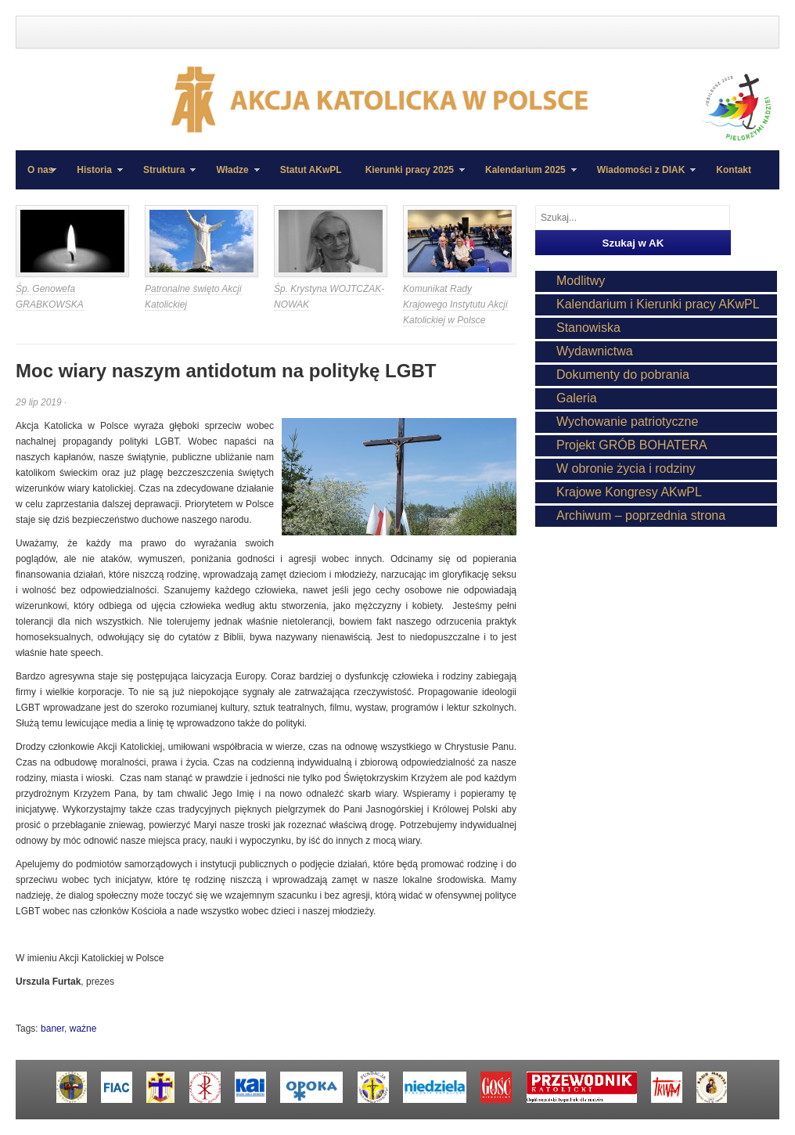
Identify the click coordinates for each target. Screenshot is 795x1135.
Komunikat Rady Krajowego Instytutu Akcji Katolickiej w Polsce (455, 304)
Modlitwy (580, 280)
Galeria (576, 398)
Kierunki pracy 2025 (409, 176)
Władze (231, 176)
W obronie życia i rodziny (626, 468)
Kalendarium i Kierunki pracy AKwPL (658, 304)
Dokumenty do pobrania (622, 374)
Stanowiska (588, 327)
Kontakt (733, 169)
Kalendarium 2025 (525, 176)
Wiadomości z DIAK (640, 176)
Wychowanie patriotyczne (627, 421)
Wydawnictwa (594, 351)
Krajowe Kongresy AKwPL (629, 492)
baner (52, 1028)
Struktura (163, 176)
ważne (83, 1028)
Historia (94, 176)
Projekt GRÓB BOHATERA (631, 445)
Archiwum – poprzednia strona (640, 515)
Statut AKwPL (311, 169)
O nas (40, 169)
